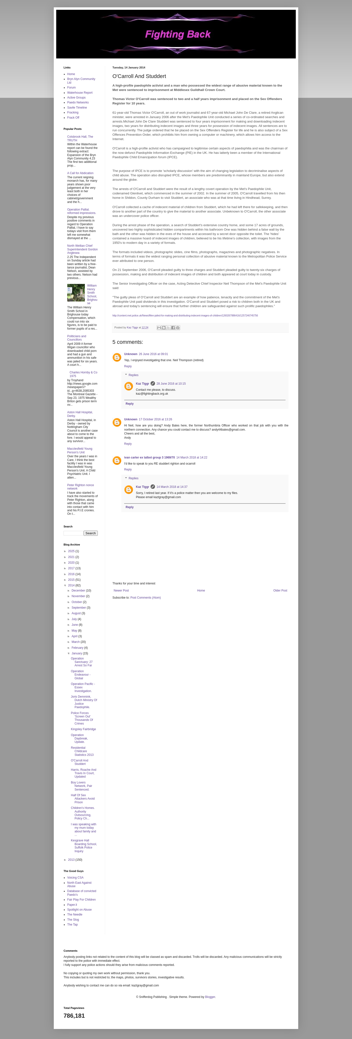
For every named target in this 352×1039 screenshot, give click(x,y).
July (75, 619)
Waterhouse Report (80, 92)
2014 (72, 585)
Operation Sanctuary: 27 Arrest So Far (82, 662)
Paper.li (72, 904)
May (75, 630)
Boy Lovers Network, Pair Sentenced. (81, 786)
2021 (72, 557)
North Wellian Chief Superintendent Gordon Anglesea (82, 249)
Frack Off (73, 117)
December (79, 590)
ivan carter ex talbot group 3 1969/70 (149, 457)
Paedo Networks (78, 102)
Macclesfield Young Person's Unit (79, 450)
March (76, 642)
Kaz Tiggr (142, 383)
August (77, 613)
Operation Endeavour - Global (80, 675)
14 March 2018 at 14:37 (171, 487)
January (77, 653)
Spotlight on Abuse (79, 909)
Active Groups (76, 97)
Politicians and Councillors (76, 338)
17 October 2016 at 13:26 (155, 419)
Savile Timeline (77, 107)
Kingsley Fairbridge (83, 729)
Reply (128, 366)
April (75, 636)
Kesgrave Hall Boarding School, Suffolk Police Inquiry (84, 846)
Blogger (210, 997)
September (79, 607)
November (79, 596)
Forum (71, 87)
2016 (72, 574)
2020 (72, 562)
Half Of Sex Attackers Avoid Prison (83, 798)
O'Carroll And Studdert (79, 762)
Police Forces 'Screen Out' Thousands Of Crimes (82, 718)
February (78, 647)
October (77, 602)
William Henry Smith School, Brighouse (92, 294)
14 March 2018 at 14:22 (191, 457)
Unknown (130, 354)
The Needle (74, 914)
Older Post (280, 590)
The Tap (72, 924)
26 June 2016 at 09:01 (153, 354)
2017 (72, 568)
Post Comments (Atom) (145, 597)
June (75, 624)
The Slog (73, 919)
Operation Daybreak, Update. (79, 738)
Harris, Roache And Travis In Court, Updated (83, 773)
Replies (133, 375)
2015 (72, 579)
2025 (72, 551)
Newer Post (121, 590)
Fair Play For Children (81, 899)
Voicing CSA (75, 877)
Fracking (72, 112)
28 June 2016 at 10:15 (171, 383)
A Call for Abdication (80, 173)
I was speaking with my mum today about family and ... (83, 830)
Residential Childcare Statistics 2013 (82, 751)
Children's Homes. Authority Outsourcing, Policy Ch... (83, 813)
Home (201, 590)
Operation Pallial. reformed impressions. (81, 211)
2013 (72, 859)
